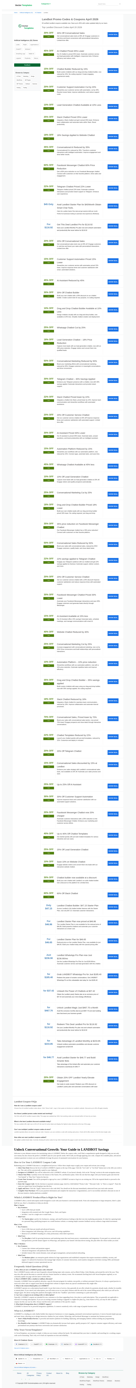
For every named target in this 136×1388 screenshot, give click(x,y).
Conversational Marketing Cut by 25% (74, 492)
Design (32, 76)
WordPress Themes (98, 1380)
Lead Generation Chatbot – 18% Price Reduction (74, 341)
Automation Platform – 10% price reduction (76, 662)
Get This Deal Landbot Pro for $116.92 (75, 224)
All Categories (30, 1374)
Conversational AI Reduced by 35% (73, 147)
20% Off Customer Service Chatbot (73, 415)
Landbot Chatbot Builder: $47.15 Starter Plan (77, 905)
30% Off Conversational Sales (71, 33)
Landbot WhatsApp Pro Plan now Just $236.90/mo (74, 957)
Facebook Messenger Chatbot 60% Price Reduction (76, 167)
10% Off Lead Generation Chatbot (72, 477)
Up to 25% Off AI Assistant (69, 784)
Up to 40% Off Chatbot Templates (72, 834)
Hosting (18, 87)
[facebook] (22, 1379)
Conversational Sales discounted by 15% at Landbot (77, 765)
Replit (25, 44)
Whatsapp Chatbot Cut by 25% (71, 327)
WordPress (19, 80)
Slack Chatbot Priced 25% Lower (72, 117)
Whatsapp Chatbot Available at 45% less (75, 464)
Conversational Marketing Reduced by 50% (77, 361)
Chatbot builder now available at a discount (77, 877)
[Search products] (107, 4)
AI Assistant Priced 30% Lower (71, 433)
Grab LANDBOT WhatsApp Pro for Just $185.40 (79, 974)
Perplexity (27, 58)
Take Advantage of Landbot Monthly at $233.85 (78, 1041)
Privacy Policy (39, 1374)
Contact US (49, 1374)
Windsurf (27, 49)
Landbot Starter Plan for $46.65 (71, 939)
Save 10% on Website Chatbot (71, 862)
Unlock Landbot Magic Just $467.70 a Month (77, 1007)
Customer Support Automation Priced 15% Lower (76, 261)
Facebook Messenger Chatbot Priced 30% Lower (76, 596)
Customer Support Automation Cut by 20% (76, 87)
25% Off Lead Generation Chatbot (72, 849)
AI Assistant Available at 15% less (72, 616)
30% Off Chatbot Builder (68, 292)
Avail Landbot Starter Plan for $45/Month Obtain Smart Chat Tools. (79, 206)
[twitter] (25, 1379)
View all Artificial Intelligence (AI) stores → (25, 1367)
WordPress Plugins (85, 1380)
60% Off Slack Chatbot (67, 893)
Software (28, 84)
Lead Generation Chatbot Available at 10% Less (79, 105)
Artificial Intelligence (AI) (26, 12)
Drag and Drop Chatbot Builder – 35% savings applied (78, 682)
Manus (36, 58)
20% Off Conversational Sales (71, 241)
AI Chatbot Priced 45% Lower (70, 51)
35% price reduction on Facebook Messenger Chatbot (78, 525)
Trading (25, 87)
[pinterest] (29, 1379)
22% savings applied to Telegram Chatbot (76, 559)
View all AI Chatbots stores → (22, 1348)
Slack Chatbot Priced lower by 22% (73, 397)
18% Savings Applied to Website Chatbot (76, 135)
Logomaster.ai (34, 44)
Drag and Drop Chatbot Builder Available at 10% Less (79, 310)
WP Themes (20, 84)
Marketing (25, 76)
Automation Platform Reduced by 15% (74, 449)
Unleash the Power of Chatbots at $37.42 (76, 991)
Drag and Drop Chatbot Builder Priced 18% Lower (77, 506)
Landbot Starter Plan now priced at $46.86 (76, 921)
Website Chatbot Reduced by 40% (73, 632)
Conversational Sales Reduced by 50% (75, 543)
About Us (59, 1373)
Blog (67, 1373)
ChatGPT (18, 49)
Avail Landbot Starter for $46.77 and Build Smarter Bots (76, 1059)
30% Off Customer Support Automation (75, 796)
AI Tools (19, 76)
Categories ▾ (45, 4)
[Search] (120, 3)
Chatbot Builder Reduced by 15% (72, 69)
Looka (18, 44)
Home (15, 12)
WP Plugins (28, 80)
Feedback (27, 65)
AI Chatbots (38, 12)
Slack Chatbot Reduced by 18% (71, 699)
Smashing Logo (20, 53)
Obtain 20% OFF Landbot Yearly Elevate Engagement (75, 1079)
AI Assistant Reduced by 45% (70, 280)
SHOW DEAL (113, 34)
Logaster (18, 58)
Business (35, 84)
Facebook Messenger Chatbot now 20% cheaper (75, 814)
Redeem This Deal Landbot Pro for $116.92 (77, 1024)
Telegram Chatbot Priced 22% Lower (74, 186)
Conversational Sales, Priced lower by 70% (77, 717)
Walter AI (31, 53)
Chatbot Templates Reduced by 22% (74, 735)
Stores (19, 1373)
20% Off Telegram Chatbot (69, 751)
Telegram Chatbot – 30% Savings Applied (76, 379)
